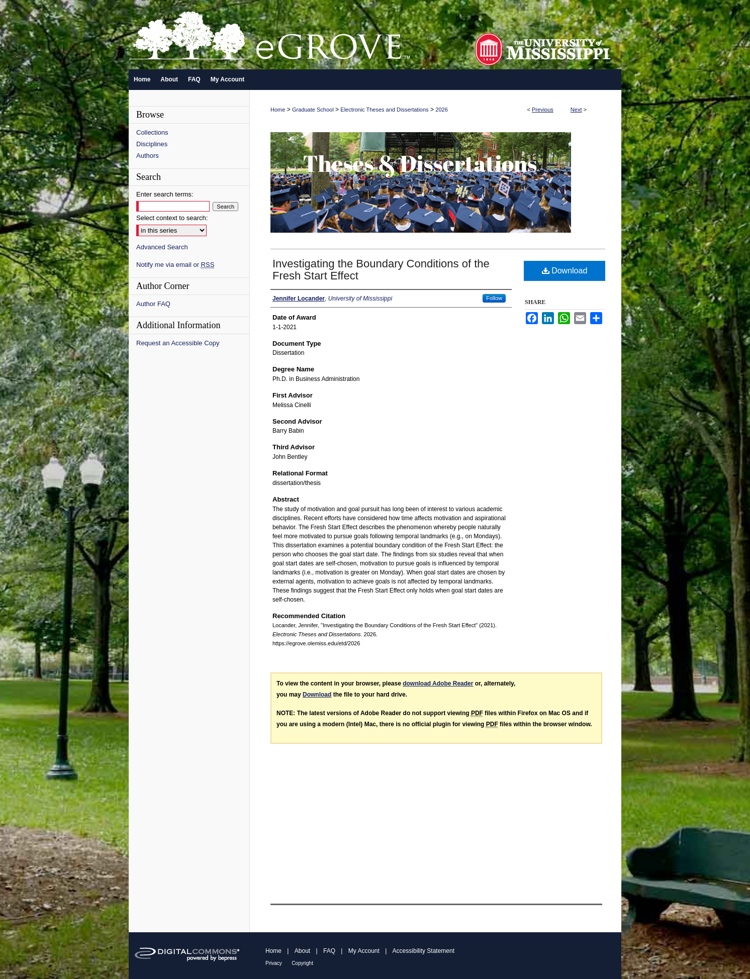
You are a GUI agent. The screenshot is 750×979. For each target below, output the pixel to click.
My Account (364, 950)
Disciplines (151, 144)
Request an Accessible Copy (177, 343)
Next (576, 110)
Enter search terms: (164, 194)
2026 (441, 110)
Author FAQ (153, 304)
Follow (494, 298)
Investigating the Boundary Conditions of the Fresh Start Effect (381, 269)
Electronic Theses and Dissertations (384, 110)
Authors (147, 155)
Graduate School (313, 110)
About (302, 950)
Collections (152, 132)
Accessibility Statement (423, 950)
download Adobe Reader (438, 683)
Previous (542, 110)
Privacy (273, 963)
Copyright (302, 963)
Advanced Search (162, 247)
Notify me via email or (175, 264)
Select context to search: (172, 218)
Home (277, 110)
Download (565, 270)
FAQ (329, 950)
